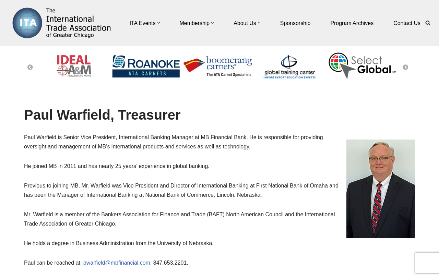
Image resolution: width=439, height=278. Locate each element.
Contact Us (406, 23)
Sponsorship (295, 23)
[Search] (427, 23)
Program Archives (351, 23)
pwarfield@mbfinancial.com (117, 263)
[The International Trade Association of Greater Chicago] (58, 23)
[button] (158, 23)
